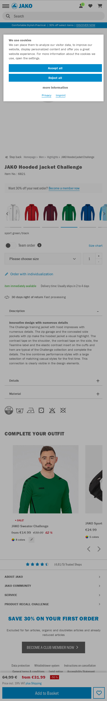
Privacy (46, 95)
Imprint (60, 95)
